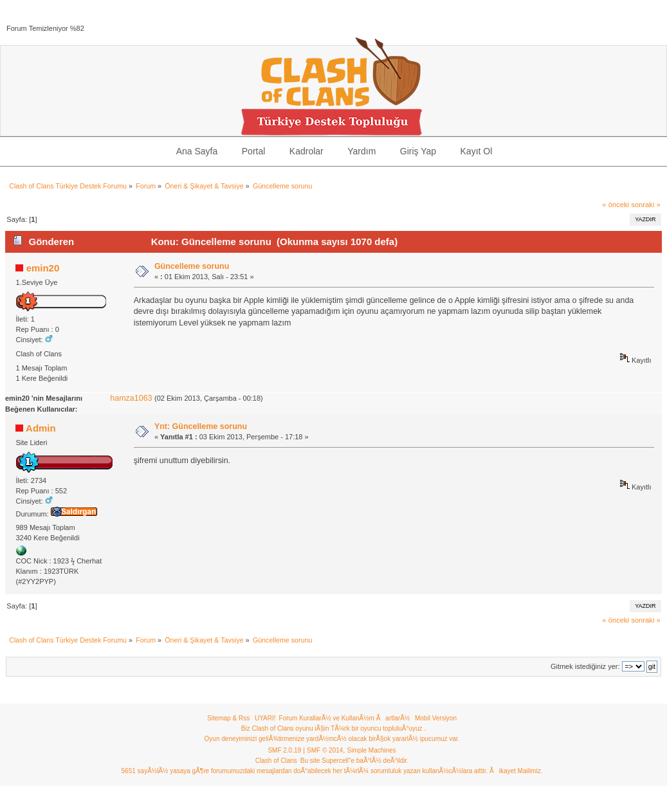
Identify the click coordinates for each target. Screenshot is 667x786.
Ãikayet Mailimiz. (515, 770)
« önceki (615, 204)
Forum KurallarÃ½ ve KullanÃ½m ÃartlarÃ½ (344, 718)
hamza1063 (131, 398)
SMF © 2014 (325, 750)
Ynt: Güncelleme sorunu (200, 426)
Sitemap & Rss (228, 718)
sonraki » (646, 204)
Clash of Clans (276, 760)
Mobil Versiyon (436, 718)
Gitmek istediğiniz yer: (585, 666)
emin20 (43, 267)
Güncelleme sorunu (191, 266)
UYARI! (265, 718)
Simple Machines (371, 750)
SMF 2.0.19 (284, 750)
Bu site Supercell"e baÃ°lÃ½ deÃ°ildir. (354, 760)
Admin (41, 428)
